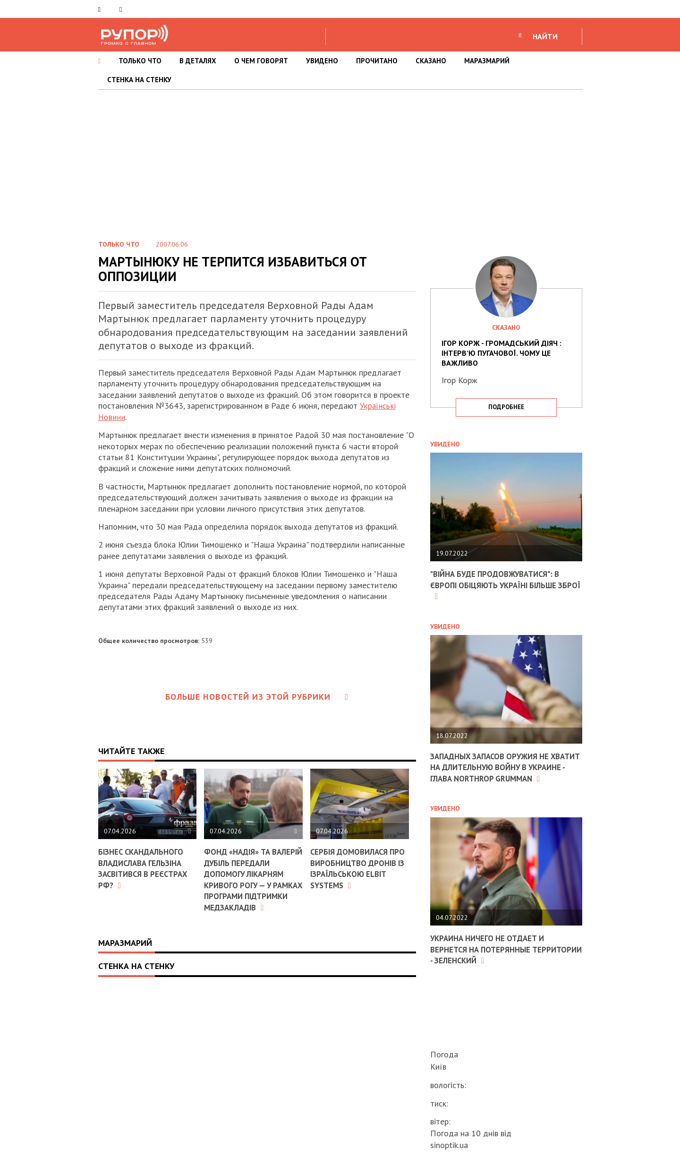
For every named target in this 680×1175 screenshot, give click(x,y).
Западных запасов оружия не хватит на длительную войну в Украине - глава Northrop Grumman (500, 772)
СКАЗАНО (431, 60)
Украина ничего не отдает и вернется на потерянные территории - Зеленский (491, 960)
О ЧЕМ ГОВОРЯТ (261, 60)
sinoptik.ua (449, 1145)
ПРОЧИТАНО (377, 60)
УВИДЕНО (322, 60)
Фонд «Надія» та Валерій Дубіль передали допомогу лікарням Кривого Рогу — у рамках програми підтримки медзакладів (249, 884)
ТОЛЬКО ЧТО (140, 60)
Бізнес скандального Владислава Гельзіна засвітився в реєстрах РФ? (147, 868)
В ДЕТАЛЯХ (197, 60)
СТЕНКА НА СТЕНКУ (139, 79)
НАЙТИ (545, 36)
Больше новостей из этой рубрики (256, 696)
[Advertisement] (340, 160)
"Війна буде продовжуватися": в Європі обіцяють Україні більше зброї (500, 584)
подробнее (506, 407)
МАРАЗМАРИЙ (487, 60)
